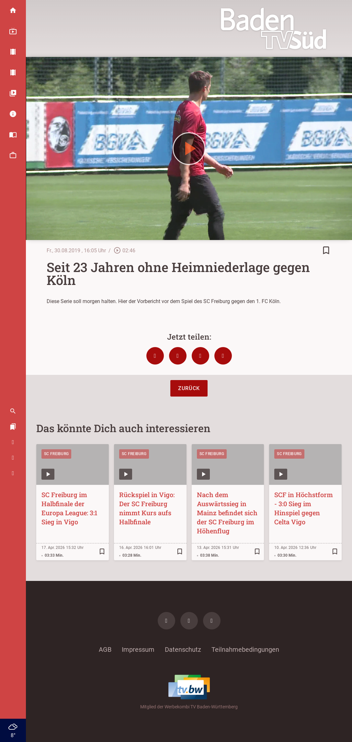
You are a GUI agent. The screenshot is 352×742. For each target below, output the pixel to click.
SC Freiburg (56, 454)
